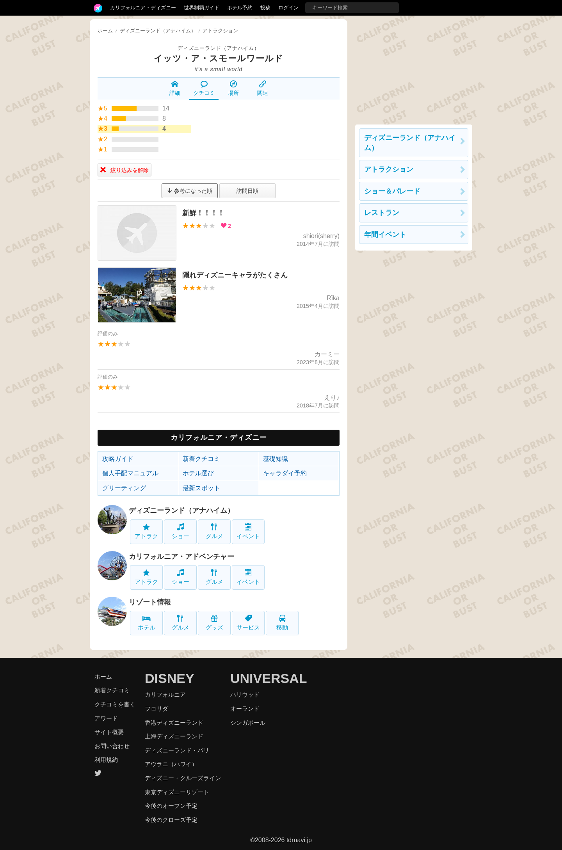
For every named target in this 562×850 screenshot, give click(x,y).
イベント (248, 531)
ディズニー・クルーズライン (183, 778)
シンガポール (247, 722)
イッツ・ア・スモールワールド (218, 58)
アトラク (146, 531)
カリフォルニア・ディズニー (143, 8)
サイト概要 (109, 732)
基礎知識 (275, 458)
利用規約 (106, 759)
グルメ (214, 531)
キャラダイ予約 (285, 473)
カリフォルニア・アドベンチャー (181, 556)
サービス (248, 623)
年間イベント (385, 234)
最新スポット (201, 488)
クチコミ (204, 88)
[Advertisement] (413, 68)
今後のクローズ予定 (171, 819)
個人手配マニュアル (130, 473)
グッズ (214, 623)
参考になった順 (189, 191)
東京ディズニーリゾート (177, 792)
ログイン (288, 8)
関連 (262, 88)
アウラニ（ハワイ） (171, 764)
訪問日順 (247, 191)
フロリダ (156, 708)
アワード (106, 718)
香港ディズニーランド (174, 722)
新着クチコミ (201, 458)
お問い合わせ (112, 746)
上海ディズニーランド (174, 736)
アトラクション (388, 169)
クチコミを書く (114, 704)
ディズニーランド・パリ (177, 750)
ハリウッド (245, 694)
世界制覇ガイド (201, 8)
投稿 (265, 8)
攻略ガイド (117, 458)
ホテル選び (198, 473)
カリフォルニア (165, 694)
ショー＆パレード (392, 191)
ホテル (146, 623)
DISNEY (169, 678)
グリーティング (124, 488)
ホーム (105, 31)
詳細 (174, 88)
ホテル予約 (240, 8)
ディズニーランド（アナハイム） (219, 48)
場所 (233, 88)
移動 (282, 623)
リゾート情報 (150, 602)
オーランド (245, 708)
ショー (180, 531)
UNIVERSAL (268, 678)
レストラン (381, 213)
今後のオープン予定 (171, 805)
